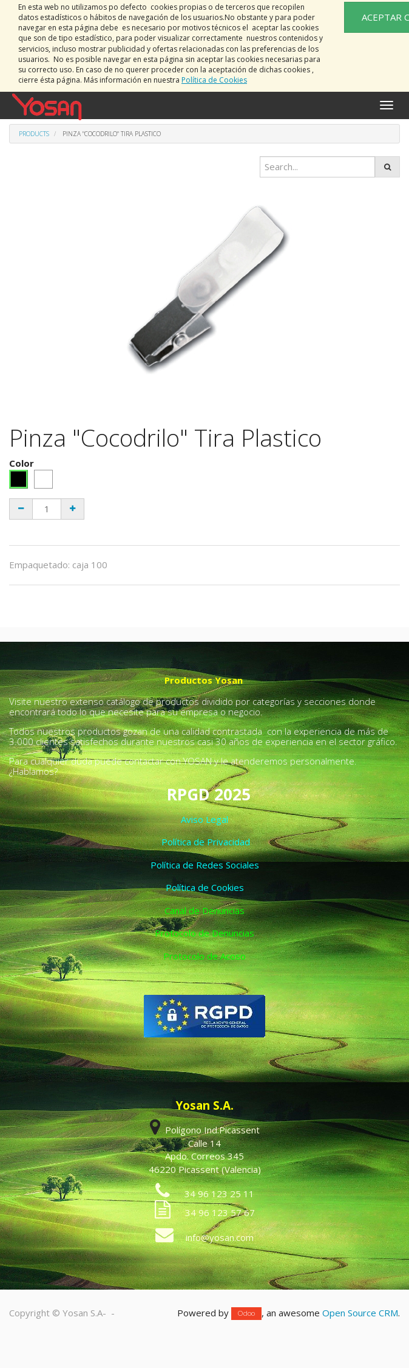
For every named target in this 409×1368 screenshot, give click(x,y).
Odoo (246, 1313)
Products (34, 133)
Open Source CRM (360, 1313)
